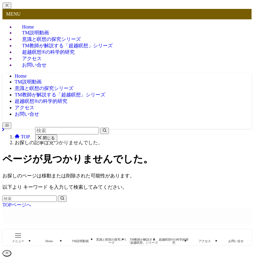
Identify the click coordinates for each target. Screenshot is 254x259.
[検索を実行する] (62, 198)
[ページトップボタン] (6, 253)
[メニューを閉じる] (6, 5)
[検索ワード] (29, 198)
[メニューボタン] (6, 125)
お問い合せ (34, 65)
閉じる (46, 138)
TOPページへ (16, 204)
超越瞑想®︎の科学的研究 (48, 52)
